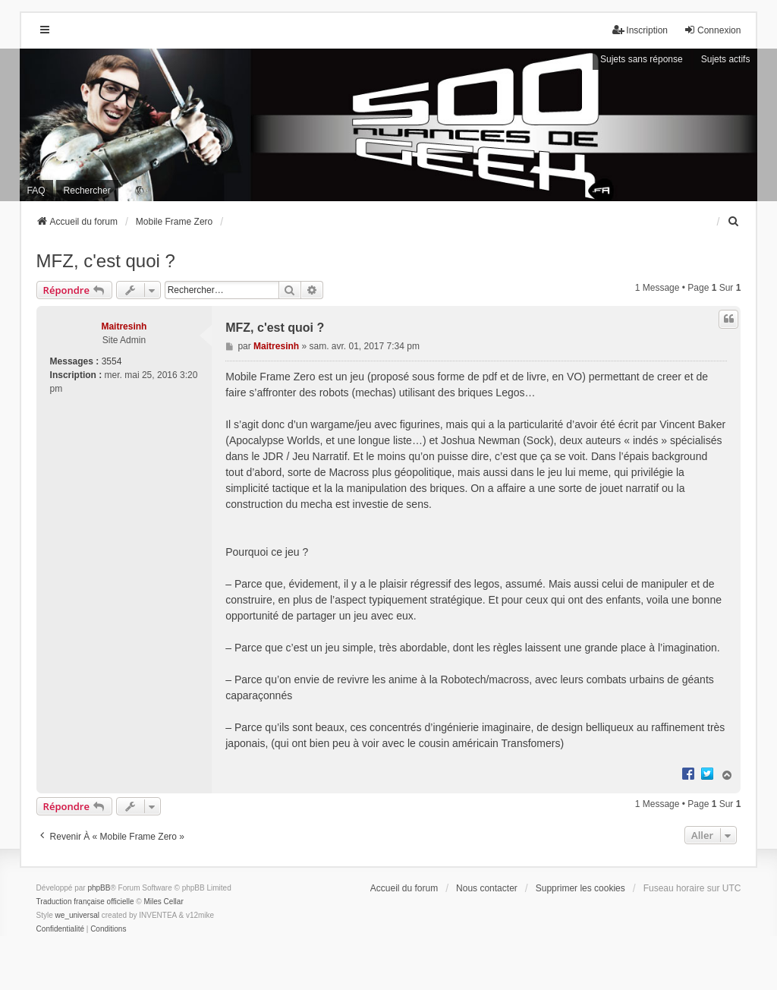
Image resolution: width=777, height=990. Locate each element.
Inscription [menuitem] (640, 30)
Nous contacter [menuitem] (486, 888)
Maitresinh (123, 326)
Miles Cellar (164, 901)
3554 (112, 361)
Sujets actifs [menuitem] (725, 59)
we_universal (77, 915)
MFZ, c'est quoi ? (105, 261)
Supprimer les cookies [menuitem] (580, 888)
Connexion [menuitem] (712, 30)
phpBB (98, 888)
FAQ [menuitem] (36, 190)
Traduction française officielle (85, 901)
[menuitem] (734, 222)
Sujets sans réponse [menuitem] (641, 59)
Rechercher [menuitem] (87, 190)
